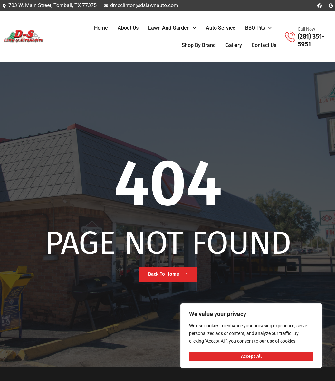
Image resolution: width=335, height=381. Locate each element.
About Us (128, 28)
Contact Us (264, 45)
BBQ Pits (258, 28)
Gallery (233, 45)
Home (101, 28)
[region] (251, 336)
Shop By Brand (199, 45)
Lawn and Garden (172, 28)
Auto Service (220, 28)
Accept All (251, 356)
